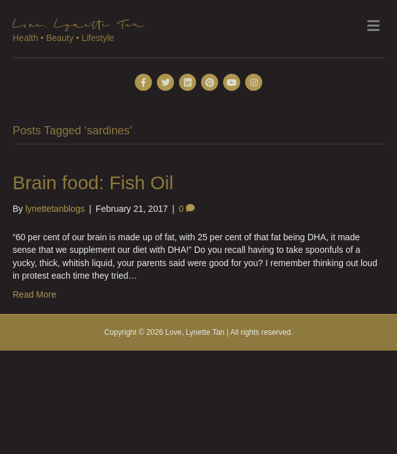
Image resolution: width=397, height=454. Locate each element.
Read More (34, 294)
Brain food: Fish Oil (93, 182)
